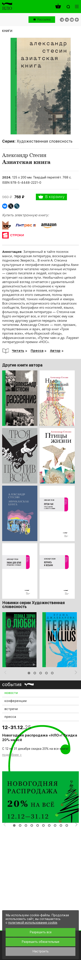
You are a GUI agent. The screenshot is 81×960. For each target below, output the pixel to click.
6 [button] (43, 825)
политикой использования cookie (32, 922)
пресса (10, 717)
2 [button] (34, 673)
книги (7, 30)
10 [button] (66, 825)
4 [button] (46, 673)
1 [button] (29, 673)
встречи (11, 709)
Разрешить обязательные (40, 941)
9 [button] (61, 825)
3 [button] (40, 673)
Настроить (40, 951)
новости (11, 693)
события (12, 684)
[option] (20, 639)
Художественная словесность (44, 141)
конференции (15, 701)
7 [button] (49, 825)
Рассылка (44, 19)
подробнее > (12, 755)
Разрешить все (41, 932)
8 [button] (55, 825)
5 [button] (52, 673)
